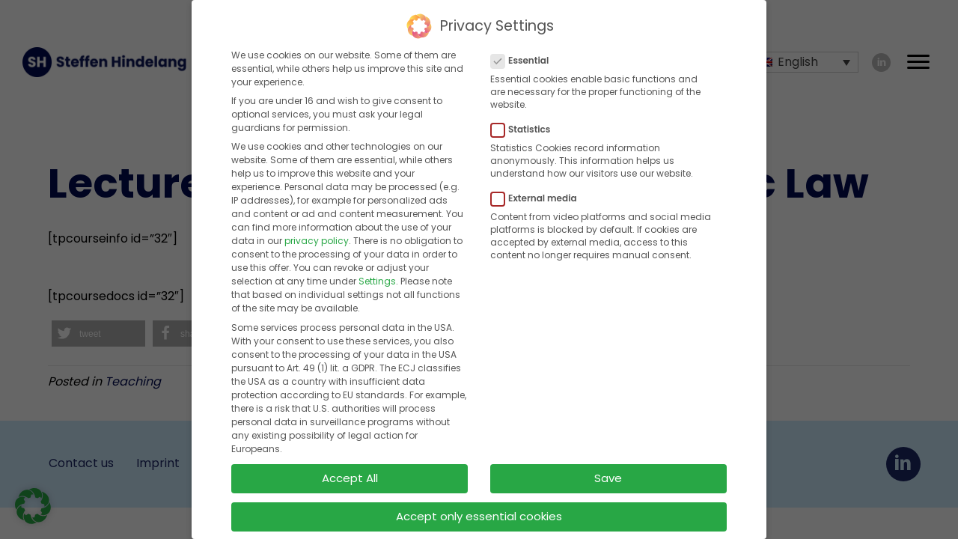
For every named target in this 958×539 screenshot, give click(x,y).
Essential (524, 56)
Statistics (525, 126)
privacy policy (316, 237)
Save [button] (608, 474)
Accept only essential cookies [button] (479, 512)
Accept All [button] (350, 474)
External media (538, 194)
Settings (377, 277)
